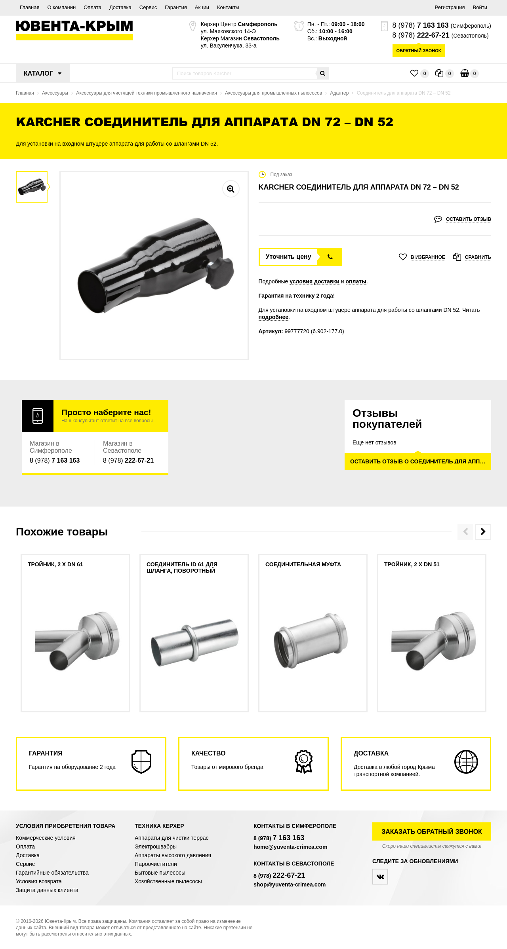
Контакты (228, 7)
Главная (29, 7)
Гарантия (176, 7)
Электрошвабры (156, 846)
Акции (202, 7)
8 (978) (421, 25)
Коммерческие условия (46, 838)
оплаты (356, 281)
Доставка (120, 7)
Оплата (92, 7)
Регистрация (450, 7)
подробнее (274, 317)
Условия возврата (39, 881)
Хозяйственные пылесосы (168, 881)
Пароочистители (156, 864)
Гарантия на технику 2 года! (297, 295)
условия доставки (314, 281)
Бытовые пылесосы (160, 872)
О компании (61, 7)
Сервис (148, 7)
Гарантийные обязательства (52, 872)
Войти (480, 7)
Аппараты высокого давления (173, 855)
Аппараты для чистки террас (171, 838)
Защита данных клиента (47, 890)
